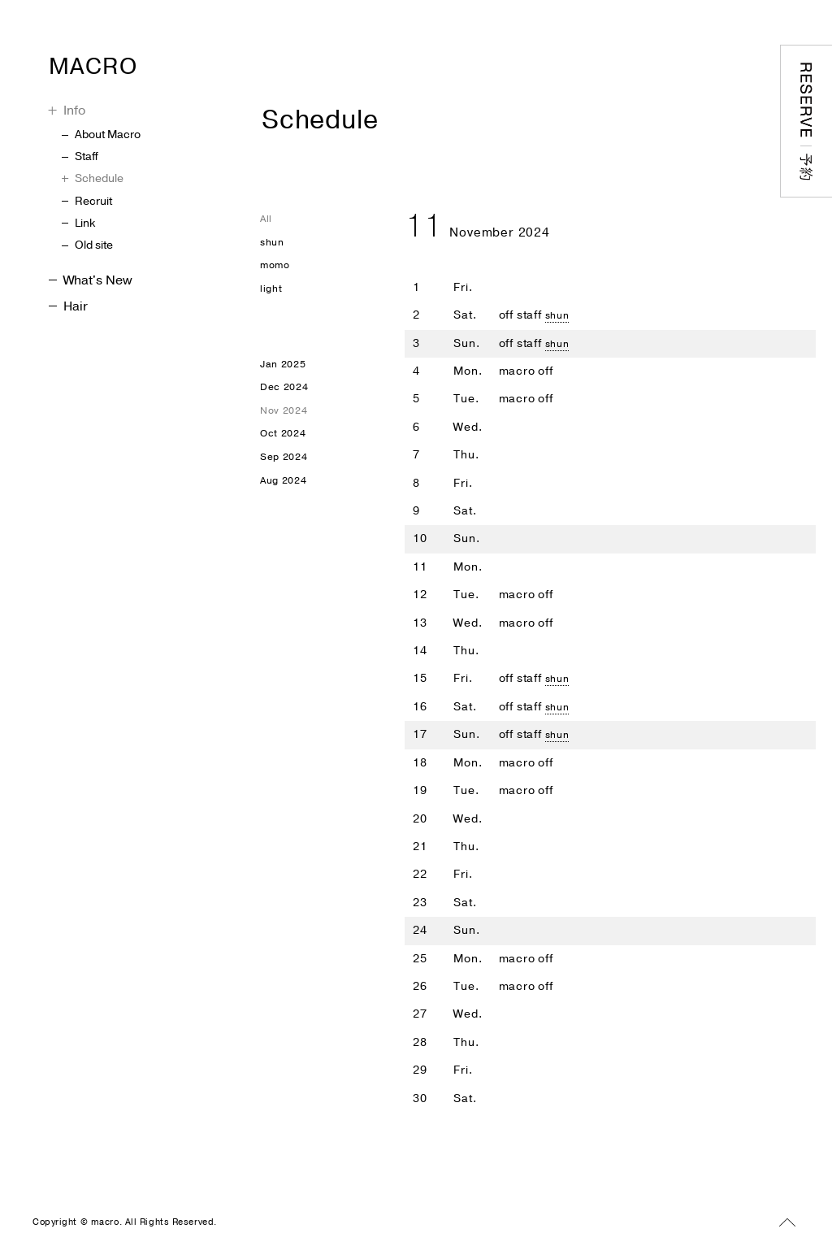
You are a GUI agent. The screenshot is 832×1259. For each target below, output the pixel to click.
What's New (90, 280)
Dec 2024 (287, 400)
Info (67, 110)
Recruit (87, 201)
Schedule (93, 178)
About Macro (101, 134)
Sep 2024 (287, 477)
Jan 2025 (286, 374)
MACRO (125, 61)
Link (78, 223)
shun (559, 315)
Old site (87, 245)
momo (277, 271)
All (267, 219)
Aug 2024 (287, 503)
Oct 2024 (286, 452)
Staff (80, 156)
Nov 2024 (287, 426)
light (272, 296)
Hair (68, 306)
